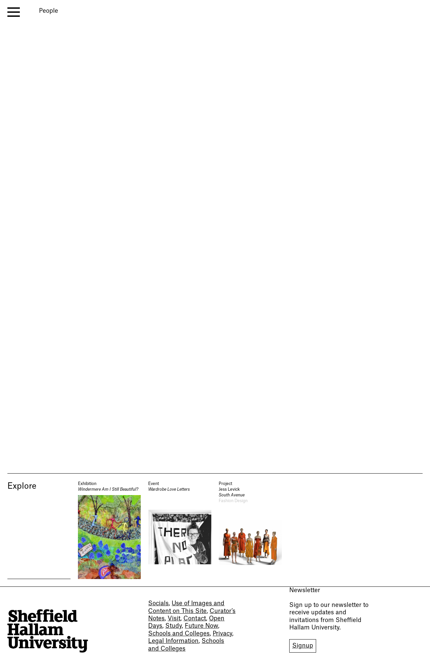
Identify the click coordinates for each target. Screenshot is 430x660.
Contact (194, 618)
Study (173, 626)
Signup (302, 646)
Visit (174, 618)
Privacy (222, 633)
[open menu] (13, 12)
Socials (158, 603)
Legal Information (173, 641)
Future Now (201, 626)
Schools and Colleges (179, 633)
